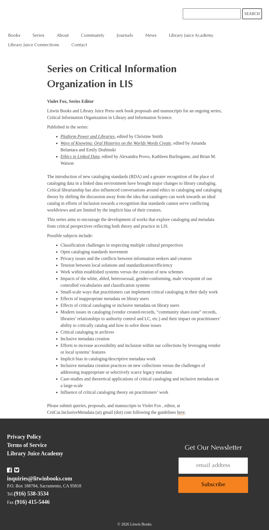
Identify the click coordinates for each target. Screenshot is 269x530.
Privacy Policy (24, 437)
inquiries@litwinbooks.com (39, 478)
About (63, 35)
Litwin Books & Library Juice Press (91, 15)
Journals (125, 35)
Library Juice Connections (33, 45)
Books (14, 35)
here (181, 412)
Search (252, 14)
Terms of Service (27, 445)
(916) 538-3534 (31, 493)
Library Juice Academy (191, 35)
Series (38, 35)
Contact (79, 45)
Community (92, 35)
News (151, 35)
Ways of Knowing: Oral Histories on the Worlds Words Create (116, 143)
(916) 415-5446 (32, 502)
